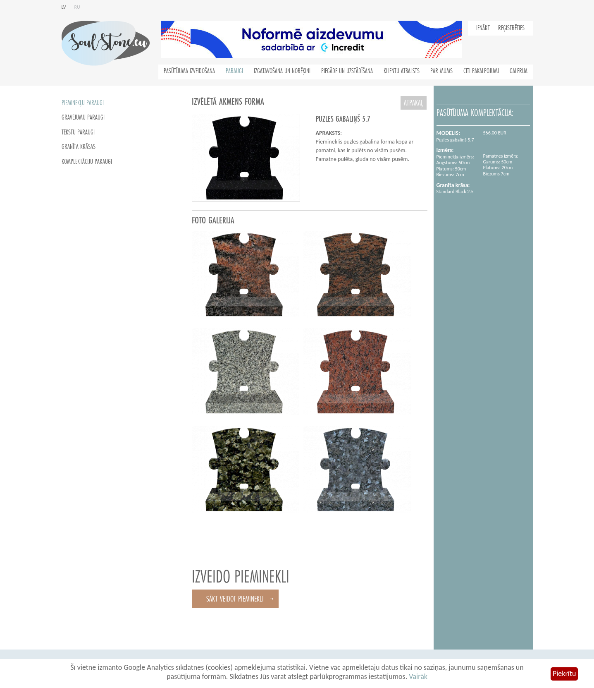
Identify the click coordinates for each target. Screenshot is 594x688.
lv (64, 7)
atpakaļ (413, 102)
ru (77, 7)
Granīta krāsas (78, 147)
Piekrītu (564, 673)
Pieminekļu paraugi (83, 103)
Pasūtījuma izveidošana (189, 71)
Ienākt (483, 28)
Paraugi (234, 71)
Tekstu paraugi (78, 132)
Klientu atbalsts (402, 71)
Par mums (441, 71)
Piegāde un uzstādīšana (347, 71)
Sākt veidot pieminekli (235, 599)
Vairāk (418, 676)
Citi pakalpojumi (481, 71)
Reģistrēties (511, 28)
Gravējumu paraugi (83, 117)
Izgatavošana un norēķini (282, 71)
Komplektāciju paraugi (87, 161)
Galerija (518, 71)
